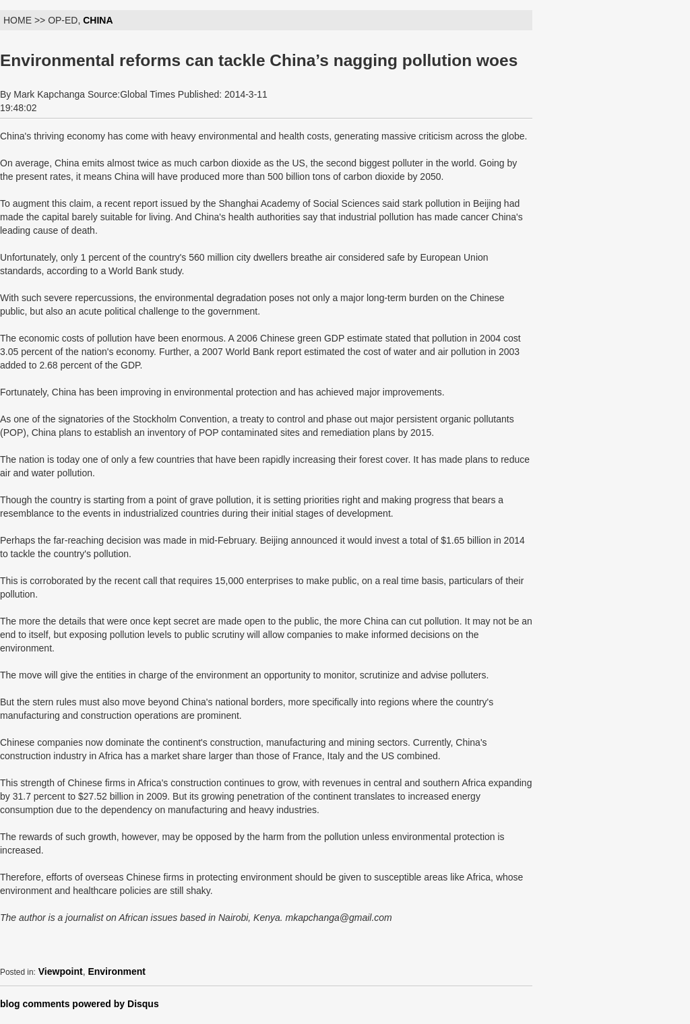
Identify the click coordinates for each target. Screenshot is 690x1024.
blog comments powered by (79, 1003)
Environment (117, 971)
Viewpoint (60, 971)
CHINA (98, 20)
